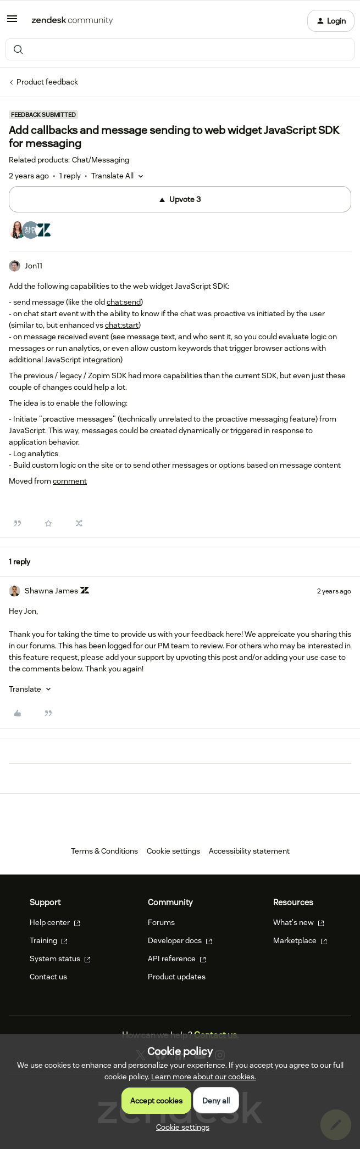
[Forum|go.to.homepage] (72, 21)
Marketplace (300, 940)
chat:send (124, 302)
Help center (55, 922)
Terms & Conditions (104, 851)
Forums (161, 922)
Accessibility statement (249, 851)
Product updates (177, 977)
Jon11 (33, 266)
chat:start (122, 325)
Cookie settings (173, 851)
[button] (12, 22)
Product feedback (47, 82)
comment (70, 481)
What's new (298, 922)
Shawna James (51, 591)
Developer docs (180, 940)
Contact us (48, 977)
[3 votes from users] (31, 231)
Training (49, 940)
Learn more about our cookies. (203, 1076)
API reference (177, 958)
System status (60, 958)
